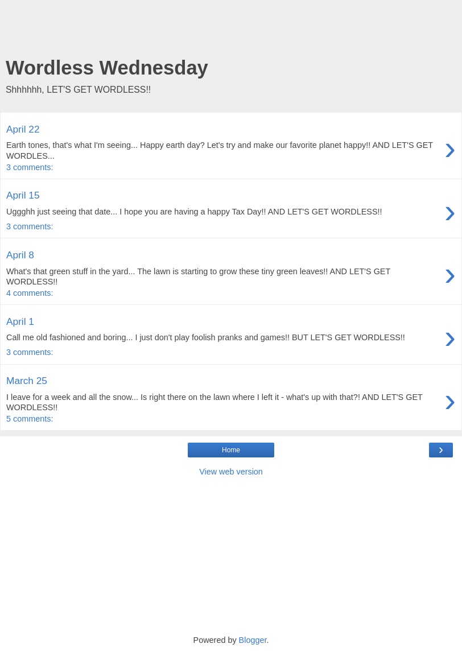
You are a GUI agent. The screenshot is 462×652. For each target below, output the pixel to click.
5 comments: (29, 418)
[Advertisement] (231, 31)
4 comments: (29, 293)
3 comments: (29, 167)
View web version (231, 471)
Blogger (253, 640)
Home (231, 450)
